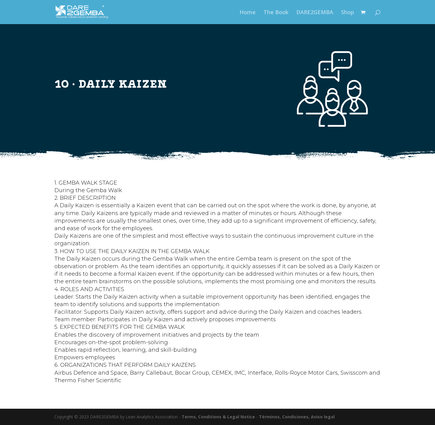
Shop (347, 13)
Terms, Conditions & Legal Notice (218, 417)
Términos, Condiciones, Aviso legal (297, 417)
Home (248, 13)
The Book (275, 13)
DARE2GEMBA (314, 13)
